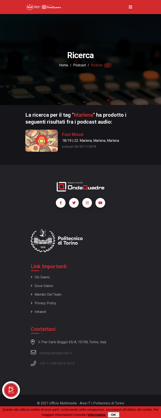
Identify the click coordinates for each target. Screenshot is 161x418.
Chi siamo (40, 277)
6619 (70, 363)
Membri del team (46, 294)
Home (63, 65)
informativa (96, 415)
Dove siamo (42, 286)
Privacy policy (43, 303)
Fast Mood (72, 134)
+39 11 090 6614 (52, 363)
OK (113, 415)
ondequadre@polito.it (51, 352)
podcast (79, 65)
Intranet (38, 312)
